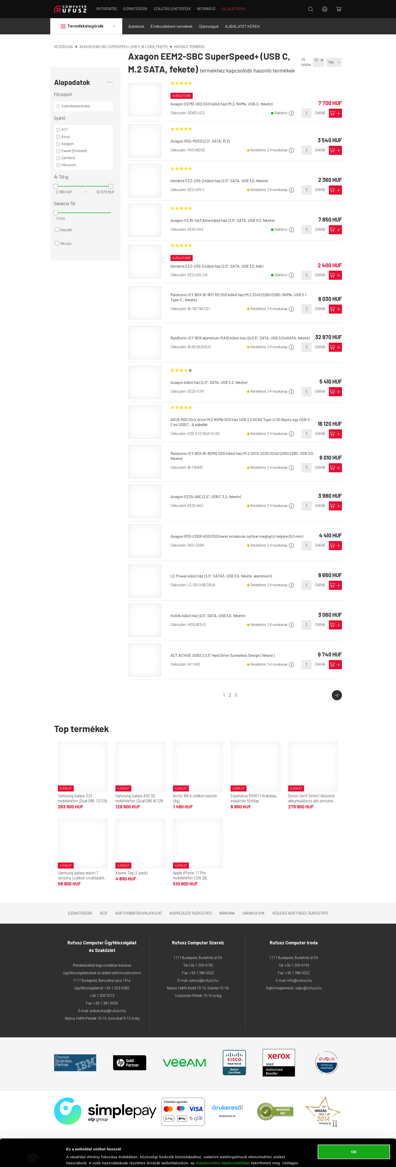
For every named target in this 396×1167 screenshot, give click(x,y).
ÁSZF (104, 913)
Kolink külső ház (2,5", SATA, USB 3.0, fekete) (207, 615)
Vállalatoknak (233, 9)
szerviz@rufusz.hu (203, 980)
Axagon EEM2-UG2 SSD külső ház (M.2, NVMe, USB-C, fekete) (221, 103)
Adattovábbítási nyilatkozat (138, 913)
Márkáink (227, 913)
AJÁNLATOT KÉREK (242, 26)
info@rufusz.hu (299, 980)
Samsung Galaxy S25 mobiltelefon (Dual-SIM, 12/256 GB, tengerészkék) (82, 800)
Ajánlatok (136, 26)
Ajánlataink (181, 96)
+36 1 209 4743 (297, 965)
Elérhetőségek (135, 9)
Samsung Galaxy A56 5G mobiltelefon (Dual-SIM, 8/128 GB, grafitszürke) (139, 800)
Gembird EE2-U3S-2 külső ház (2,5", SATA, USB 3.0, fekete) (219, 180)
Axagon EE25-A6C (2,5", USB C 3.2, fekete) (205, 496)
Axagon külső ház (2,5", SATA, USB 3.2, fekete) (208, 382)
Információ (206, 9)
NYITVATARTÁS (106, 9)
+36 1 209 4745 (200, 965)
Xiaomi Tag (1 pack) (131, 873)
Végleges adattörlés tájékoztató (300, 913)
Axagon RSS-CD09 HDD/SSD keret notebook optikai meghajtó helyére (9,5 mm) (236, 536)
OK (354, 1126)
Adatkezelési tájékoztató (190, 913)
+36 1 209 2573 (102, 996)
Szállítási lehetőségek (172, 9)
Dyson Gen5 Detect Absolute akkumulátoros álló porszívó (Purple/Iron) (311, 800)
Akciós (65, 244)
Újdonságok (209, 26)
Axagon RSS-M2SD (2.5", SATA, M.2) (200, 140)
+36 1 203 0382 (117, 988)
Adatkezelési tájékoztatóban (223, 1137)
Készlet (66, 230)
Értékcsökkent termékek (172, 26)
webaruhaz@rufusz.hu (108, 1011)
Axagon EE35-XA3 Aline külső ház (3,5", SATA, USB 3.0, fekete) (222, 220)
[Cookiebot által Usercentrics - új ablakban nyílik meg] (33, 1157)
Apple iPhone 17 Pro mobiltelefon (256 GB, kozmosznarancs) (190, 878)
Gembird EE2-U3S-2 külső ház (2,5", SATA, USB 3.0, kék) (216, 266)
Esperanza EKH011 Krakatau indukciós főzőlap (254, 798)
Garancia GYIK (253, 913)
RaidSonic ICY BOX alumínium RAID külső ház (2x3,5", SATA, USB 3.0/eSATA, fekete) (240, 337)
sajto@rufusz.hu (308, 988)
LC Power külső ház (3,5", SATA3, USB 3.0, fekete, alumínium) (221, 575)
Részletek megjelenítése (88, 1157)
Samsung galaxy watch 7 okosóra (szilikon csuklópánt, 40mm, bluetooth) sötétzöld (81, 878)
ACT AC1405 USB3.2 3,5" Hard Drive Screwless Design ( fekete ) (222, 655)
